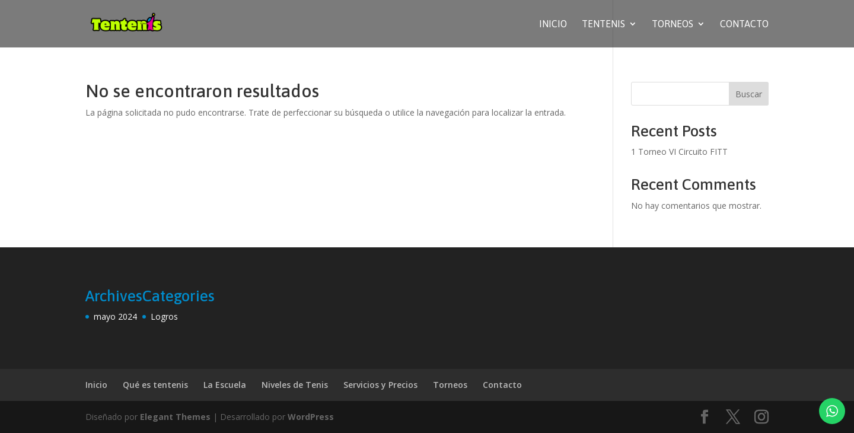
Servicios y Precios (380, 384)
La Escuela (224, 384)
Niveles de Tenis (295, 384)
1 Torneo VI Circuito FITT (679, 151)
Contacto (744, 24)
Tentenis (603, 24)
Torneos (672, 24)
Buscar (748, 94)
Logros (164, 316)
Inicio (553, 24)
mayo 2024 (115, 316)
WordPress (311, 416)
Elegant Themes (175, 416)
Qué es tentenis (155, 384)
